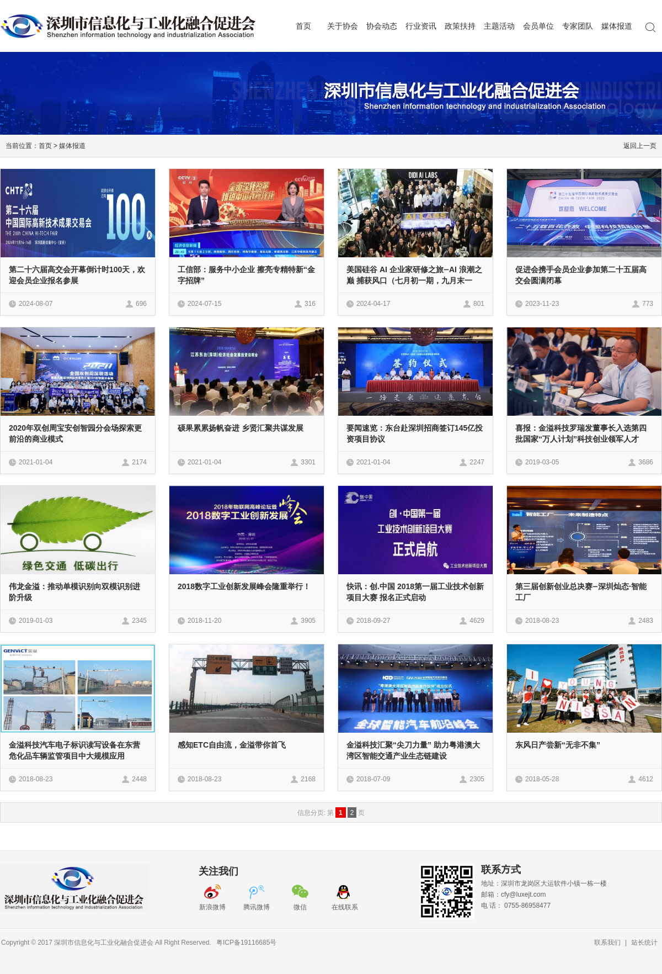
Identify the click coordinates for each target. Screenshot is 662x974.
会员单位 (538, 25)
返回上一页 (639, 145)
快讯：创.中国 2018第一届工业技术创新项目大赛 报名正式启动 (415, 592)
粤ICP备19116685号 (246, 942)
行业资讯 (420, 25)
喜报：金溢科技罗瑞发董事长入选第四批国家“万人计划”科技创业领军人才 (581, 433)
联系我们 (607, 942)
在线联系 (345, 907)
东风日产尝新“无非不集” (557, 744)
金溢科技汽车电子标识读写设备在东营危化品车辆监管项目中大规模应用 (74, 750)
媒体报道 (616, 25)
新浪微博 (212, 907)
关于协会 (342, 25)
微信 (300, 907)
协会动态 (381, 25)
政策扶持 (460, 25)
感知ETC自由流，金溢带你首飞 (232, 744)
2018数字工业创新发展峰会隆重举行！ (244, 586)
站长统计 (644, 942)
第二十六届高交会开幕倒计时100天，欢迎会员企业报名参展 (77, 275)
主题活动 (499, 25)
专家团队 (577, 25)
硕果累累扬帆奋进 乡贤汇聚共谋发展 (240, 427)
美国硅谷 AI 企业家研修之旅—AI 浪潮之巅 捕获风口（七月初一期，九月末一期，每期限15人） (414, 280)
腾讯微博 (256, 907)
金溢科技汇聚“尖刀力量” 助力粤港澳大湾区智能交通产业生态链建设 (413, 750)
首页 (303, 25)
